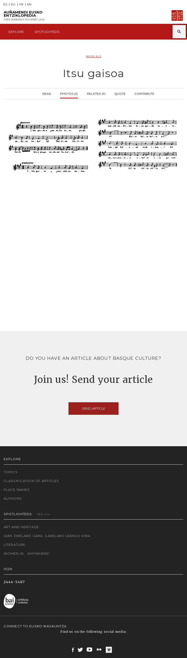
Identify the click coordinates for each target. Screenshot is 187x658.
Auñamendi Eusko (24, 15)
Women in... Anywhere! (27, 553)
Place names (17, 490)
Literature (14, 545)
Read (46, 93)
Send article (93, 408)
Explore (16, 32)
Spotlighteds (47, 32)
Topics (11, 472)
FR (21, 4)
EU (13, 4)
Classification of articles (31, 481)
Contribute (144, 93)
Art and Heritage (21, 527)
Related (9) (96, 93)
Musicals (93, 56)
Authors (13, 498)
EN (29, 4)
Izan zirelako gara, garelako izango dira (47, 536)
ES (5, 4)
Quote (120, 93)
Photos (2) (69, 93)
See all (44, 514)
